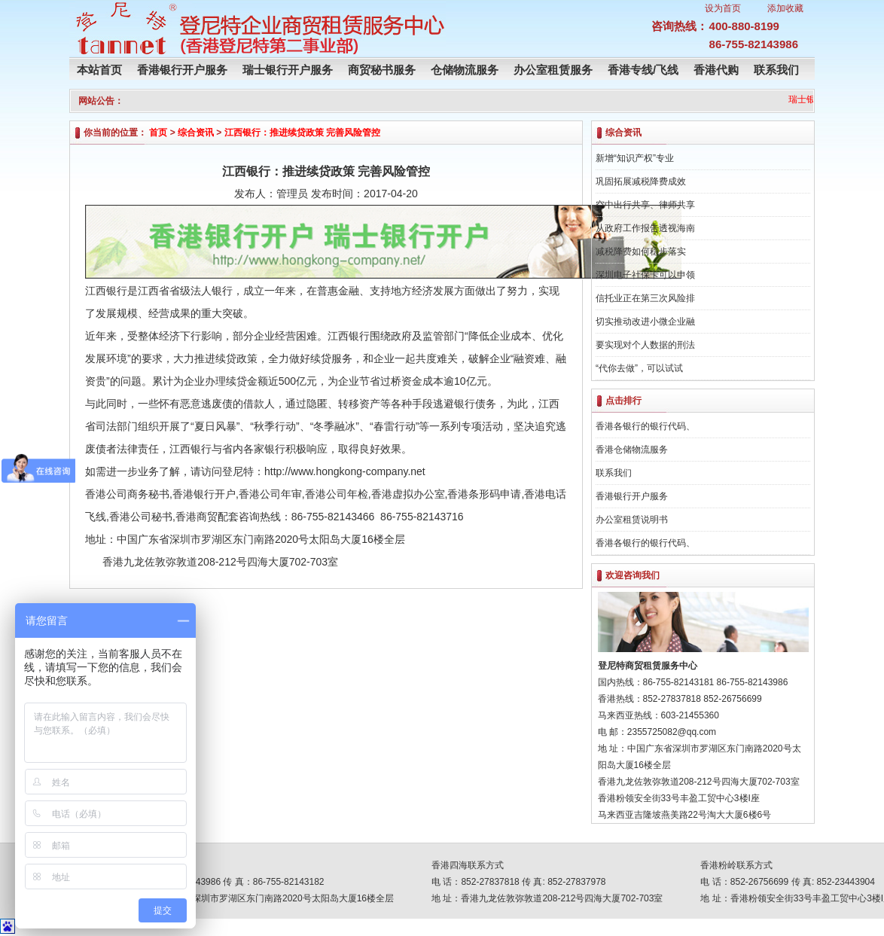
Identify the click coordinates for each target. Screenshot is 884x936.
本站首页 (99, 69)
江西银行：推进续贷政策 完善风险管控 (302, 132)
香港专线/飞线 (643, 69)
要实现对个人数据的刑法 (645, 345)
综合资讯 (196, 132)
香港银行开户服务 (182, 69)
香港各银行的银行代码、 (645, 426)
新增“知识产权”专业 (635, 158)
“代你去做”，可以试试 (639, 368)
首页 (158, 132)
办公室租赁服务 (553, 69)
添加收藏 (785, 8)
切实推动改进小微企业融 (645, 321)
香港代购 (716, 69)
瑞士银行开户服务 (287, 69)
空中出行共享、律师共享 (645, 205)
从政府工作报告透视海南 (645, 228)
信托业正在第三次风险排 (645, 298)
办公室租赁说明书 (632, 519)
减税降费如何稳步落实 (641, 251)
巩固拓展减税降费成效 (641, 181)
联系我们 (776, 69)
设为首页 (723, 8)
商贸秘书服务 (382, 69)
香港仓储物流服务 (632, 449)
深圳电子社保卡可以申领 (645, 275)
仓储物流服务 (464, 69)
